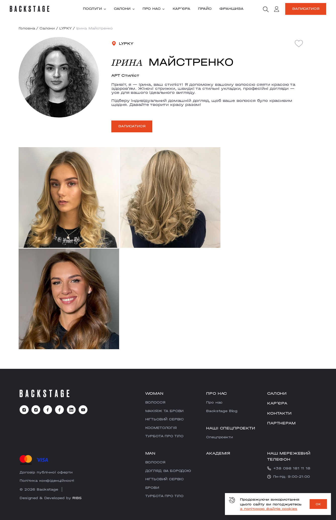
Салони (124, 9)
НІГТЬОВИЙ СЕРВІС (164, 419)
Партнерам (281, 423)
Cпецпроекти (219, 437)
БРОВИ (152, 488)
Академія (218, 453)
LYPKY (65, 28)
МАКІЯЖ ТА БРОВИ (164, 411)
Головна (27, 28)
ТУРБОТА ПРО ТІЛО (164, 436)
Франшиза (231, 9)
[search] (266, 9)
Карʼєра (181, 9)
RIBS (76, 498)
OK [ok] (318, 504)
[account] (277, 10)
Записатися (305, 9)
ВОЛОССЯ (155, 402)
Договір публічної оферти (46, 472)
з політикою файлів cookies (268, 509)
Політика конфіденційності (47, 480)
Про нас (153, 9)
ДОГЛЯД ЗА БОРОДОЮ (168, 471)
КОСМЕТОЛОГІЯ (161, 428)
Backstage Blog (221, 411)
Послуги (94, 9)
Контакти (279, 413)
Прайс (205, 9)
